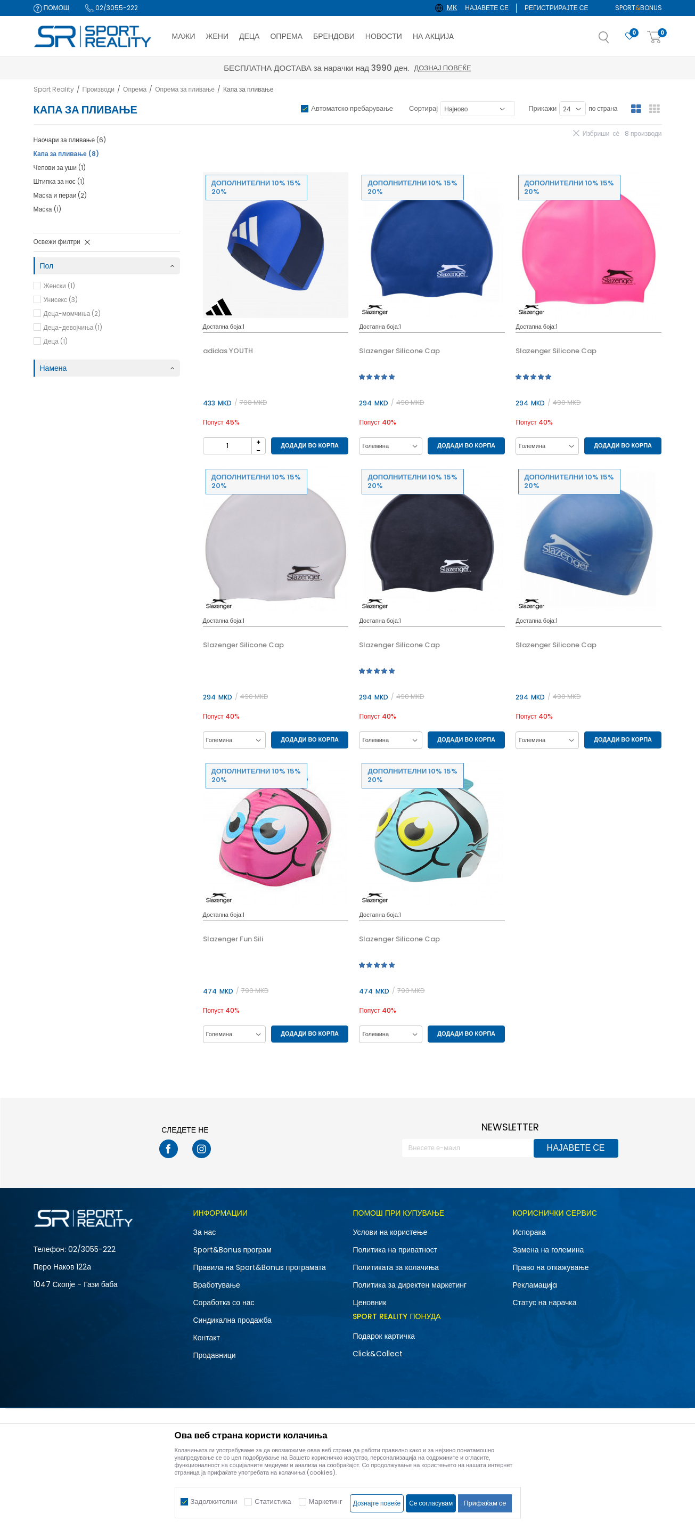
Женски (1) (59, 285)
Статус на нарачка (544, 1302)
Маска (47, 209)
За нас (204, 1232)
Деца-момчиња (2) (72, 313)
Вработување (216, 1285)
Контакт (206, 1337)
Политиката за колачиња (396, 1267)
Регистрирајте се (556, 7)
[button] (614, 40)
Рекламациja (534, 1285)
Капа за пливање (66, 153)
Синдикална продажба (232, 1320)
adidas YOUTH (228, 351)
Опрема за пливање (185, 89)
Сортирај (423, 108)
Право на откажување (550, 1267)
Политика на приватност (395, 1249)
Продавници (214, 1355)
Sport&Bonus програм (232, 1249)
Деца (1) (56, 341)
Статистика (273, 1501)
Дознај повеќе (442, 68)
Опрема (134, 89)
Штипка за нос (59, 181)
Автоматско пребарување (352, 108)
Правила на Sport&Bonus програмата (259, 1267)
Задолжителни (214, 1501)
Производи (99, 89)
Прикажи (542, 108)
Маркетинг (325, 1501)
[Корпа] (654, 37)
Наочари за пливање (70, 139)
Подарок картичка (384, 1336)
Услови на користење (390, 1232)
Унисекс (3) (61, 299)
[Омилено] (629, 36)
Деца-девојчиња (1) (73, 327)
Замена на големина (548, 1249)
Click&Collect (378, 1353)
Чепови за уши (60, 167)
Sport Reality (54, 89)
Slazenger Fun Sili (233, 939)
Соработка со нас (224, 1302)
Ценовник (369, 1302)
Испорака (528, 1232)
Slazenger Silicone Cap (399, 351)
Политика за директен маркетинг (410, 1285)
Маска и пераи (60, 195)
